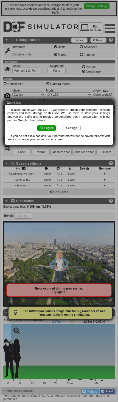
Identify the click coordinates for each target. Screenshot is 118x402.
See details (37, 120)
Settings (71, 128)
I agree (46, 128)
